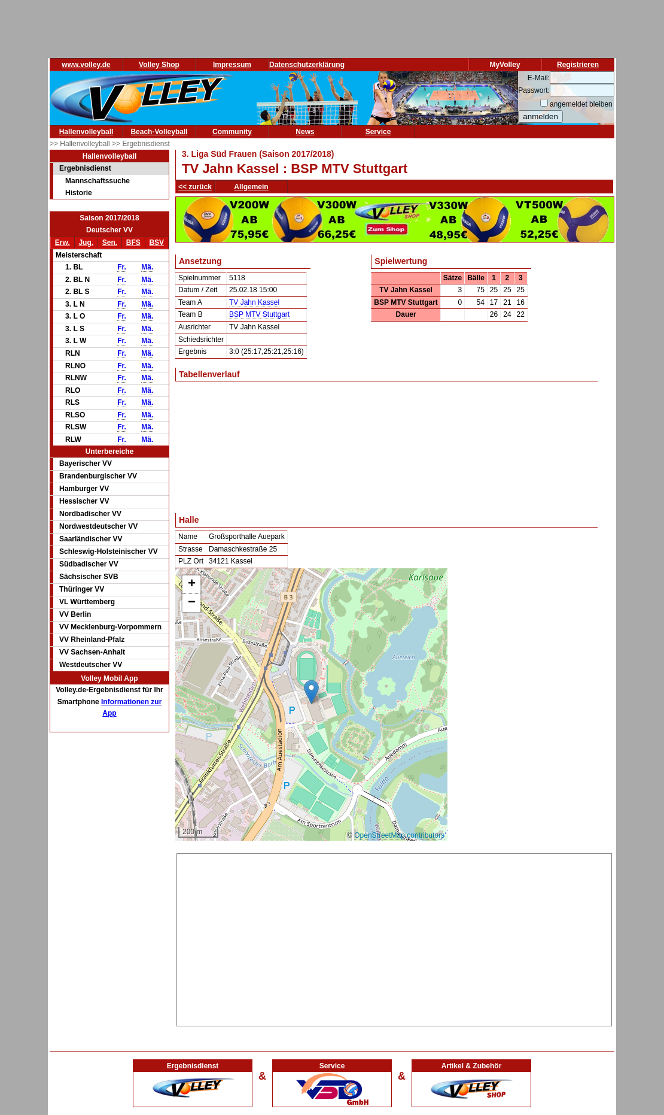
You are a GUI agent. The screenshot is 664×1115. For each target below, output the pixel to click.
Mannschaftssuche (97, 181)
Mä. (147, 267)
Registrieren (578, 64)
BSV (156, 242)
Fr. (121, 267)
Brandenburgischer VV (98, 476)
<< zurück (195, 187)
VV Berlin (75, 614)
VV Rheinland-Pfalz (91, 639)
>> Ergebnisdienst (141, 144)
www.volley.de (86, 64)
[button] (311, 692)
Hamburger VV (84, 488)
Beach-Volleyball (158, 132)
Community (232, 132)
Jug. (85, 242)
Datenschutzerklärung (307, 64)
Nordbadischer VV (90, 514)
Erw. (62, 242)
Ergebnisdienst (85, 168)
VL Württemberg (87, 602)
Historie (78, 193)
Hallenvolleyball (86, 132)
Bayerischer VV (85, 463)
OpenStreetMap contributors (399, 835)
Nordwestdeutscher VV (98, 526)
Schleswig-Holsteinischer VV (108, 551)
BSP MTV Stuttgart (259, 314)
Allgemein (251, 187)
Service (378, 132)
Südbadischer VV (88, 564)
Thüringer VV (81, 589)
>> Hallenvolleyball (81, 144)
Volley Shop (159, 64)
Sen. (109, 242)
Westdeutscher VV (90, 664)
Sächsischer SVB (88, 576)
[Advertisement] (394, 938)
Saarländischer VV (90, 539)
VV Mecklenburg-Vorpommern (110, 627)
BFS (133, 242)
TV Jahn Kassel (254, 302)
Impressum (232, 64)
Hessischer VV (84, 501)
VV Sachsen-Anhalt (92, 652)
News (305, 132)
